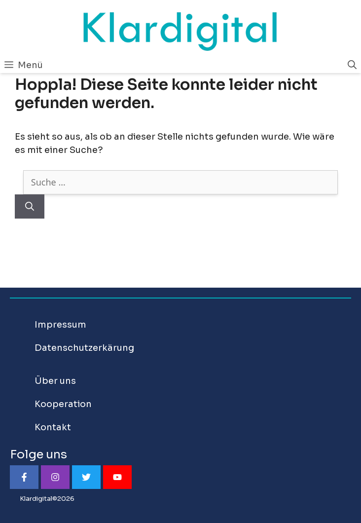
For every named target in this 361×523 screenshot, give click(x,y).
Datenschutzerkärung (84, 347)
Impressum (60, 324)
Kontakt (53, 427)
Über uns (55, 380)
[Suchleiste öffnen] (352, 65)
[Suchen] (29, 206)
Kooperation (63, 404)
